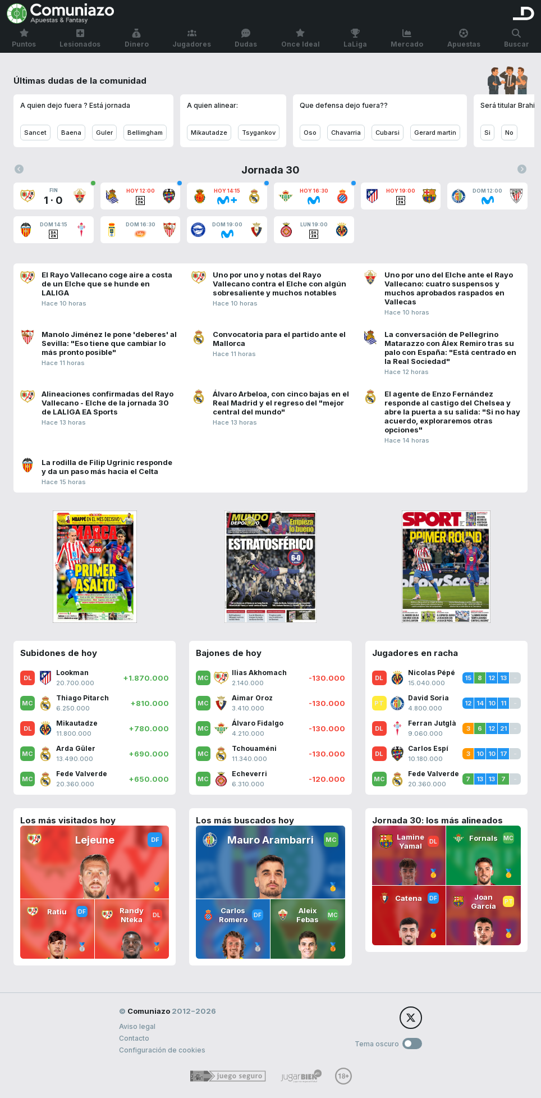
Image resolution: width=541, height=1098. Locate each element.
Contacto (134, 1038)
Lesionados (79, 38)
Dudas (246, 38)
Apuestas (463, 38)
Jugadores (191, 38)
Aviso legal (137, 1026)
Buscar (516, 38)
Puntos (24, 38)
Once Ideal (300, 38)
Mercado (407, 38)
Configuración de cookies (162, 1050)
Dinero (137, 38)
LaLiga (355, 38)
